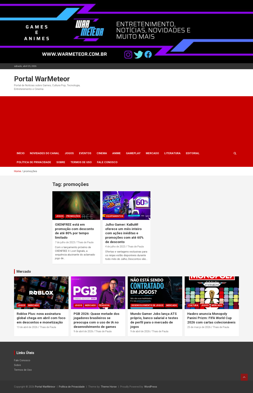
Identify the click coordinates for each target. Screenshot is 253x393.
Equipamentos (114, 216)
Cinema (102, 153)
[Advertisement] (126, 122)
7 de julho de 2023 (65, 242)
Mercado (152, 153)
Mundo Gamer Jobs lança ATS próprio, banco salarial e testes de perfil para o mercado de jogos (154, 320)
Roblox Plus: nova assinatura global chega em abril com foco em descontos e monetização (41, 318)
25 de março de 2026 (199, 327)
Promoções (73, 216)
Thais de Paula (85, 242)
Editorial (193, 153)
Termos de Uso (81, 162)
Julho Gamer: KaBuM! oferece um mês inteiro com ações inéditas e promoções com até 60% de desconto (124, 233)
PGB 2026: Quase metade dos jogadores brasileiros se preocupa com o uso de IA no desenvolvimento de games (96, 320)
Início (21, 153)
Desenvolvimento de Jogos (147, 305)
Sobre (60, 162)
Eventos (85, 153)
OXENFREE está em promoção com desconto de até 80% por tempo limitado (74, 231)
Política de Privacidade (34, 162)
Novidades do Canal (44, 153)
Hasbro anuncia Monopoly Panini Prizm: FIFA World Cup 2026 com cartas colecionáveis (211, 318)
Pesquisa (104, 305)
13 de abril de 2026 (27, 327)
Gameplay (133, 153)
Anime (116, 153)
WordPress (150, 386)
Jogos (69, 153)
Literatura (172, 153)
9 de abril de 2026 (83, 331)
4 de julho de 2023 (115, 246)
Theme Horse (109, 386)
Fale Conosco (107, 162)
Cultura (193, 305)
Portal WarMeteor (42, 79)
